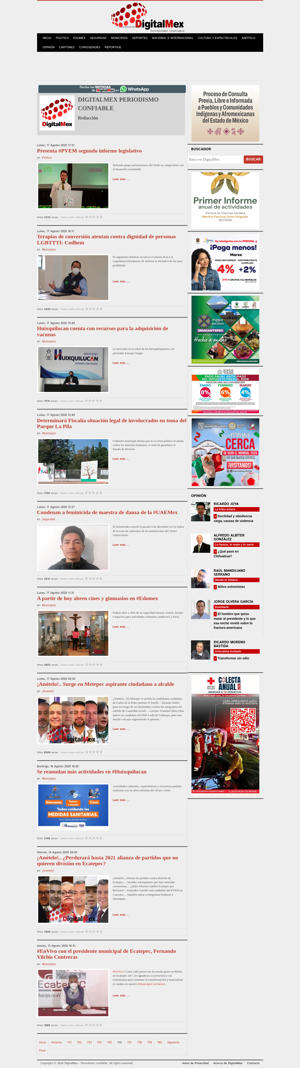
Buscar (253, 159)
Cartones (67, 47)
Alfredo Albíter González (229, 537)
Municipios (119, 38)
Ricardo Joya (226, 504)
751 (69, 1042)
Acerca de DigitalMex (227, 1063)
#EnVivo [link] (118, 971)
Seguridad (98, 38)
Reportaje (113, 47)
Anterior (56, 1042)
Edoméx (79, 38)
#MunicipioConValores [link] (151, 984)
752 (79, 1042)
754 (99, 1042)
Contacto (253, 1063)
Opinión (49, 47)
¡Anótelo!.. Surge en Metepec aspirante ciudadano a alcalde (105, 684)
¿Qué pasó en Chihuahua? (226, 554)
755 (109, 1042)
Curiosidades (89, 47)
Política (62, 38)
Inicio (47, 38)
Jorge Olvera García (233, 601)
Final (42, 1051)
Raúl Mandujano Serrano (229, 572)
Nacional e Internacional (172, 38)
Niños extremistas (231, 587)
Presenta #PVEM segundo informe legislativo (89, 151)
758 (139, 1042)
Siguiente (173, 1042)
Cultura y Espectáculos (217, 38)
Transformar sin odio (233, 658)
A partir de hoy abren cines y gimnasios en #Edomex (97, 598)
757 (129, 1042)
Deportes (140, 38)
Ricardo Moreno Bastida (229, 644)
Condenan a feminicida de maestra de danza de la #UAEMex (107, 512)
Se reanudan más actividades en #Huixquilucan (91, 772)
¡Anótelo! (48, 691)
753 (89, 1042)
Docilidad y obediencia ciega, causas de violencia (233, 518)
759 (149, 1042)
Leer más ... (121, 179)
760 (159, 1042)
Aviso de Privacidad (195, 1063)
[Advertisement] (150, 65)
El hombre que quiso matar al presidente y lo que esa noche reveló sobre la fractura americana (234, 620)
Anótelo (248, 38)
